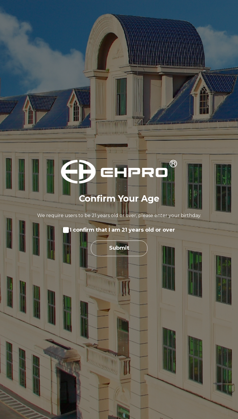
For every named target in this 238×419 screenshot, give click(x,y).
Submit (119, 248)
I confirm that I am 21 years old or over (122, 230)
